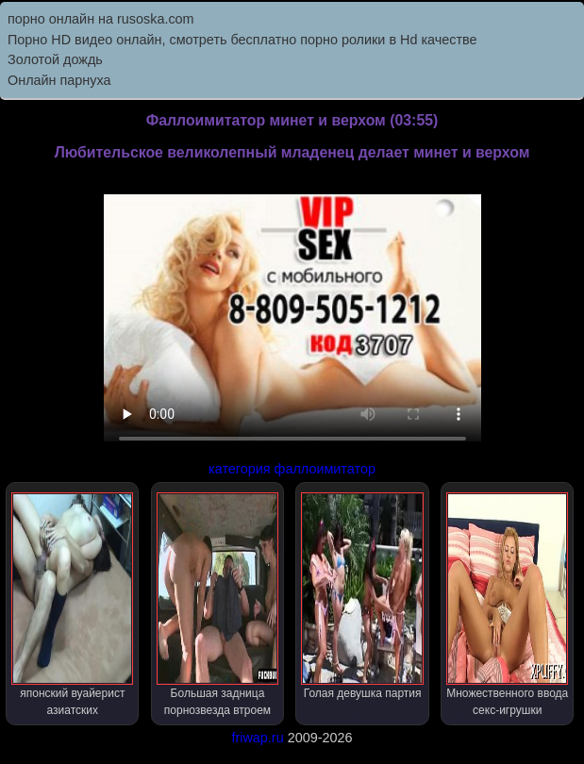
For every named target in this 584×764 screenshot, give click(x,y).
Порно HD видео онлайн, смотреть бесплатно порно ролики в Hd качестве (242, 39)
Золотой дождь (55, 59)
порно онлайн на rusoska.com (101, 18)
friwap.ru (257, 737)
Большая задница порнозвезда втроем (217, 604)
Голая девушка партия (362, 596)
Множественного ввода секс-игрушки (507, 604)
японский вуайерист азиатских (72, 604)
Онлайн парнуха (59, 80)
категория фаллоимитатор (292, 468)
